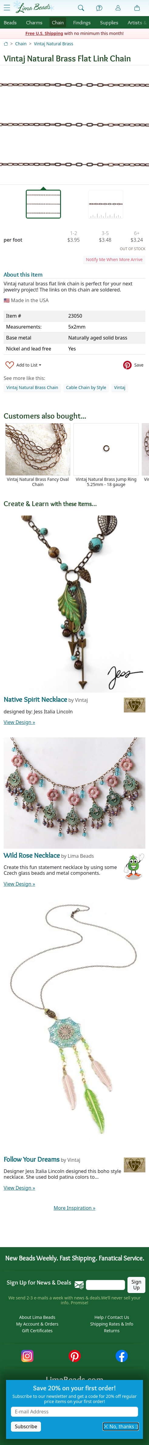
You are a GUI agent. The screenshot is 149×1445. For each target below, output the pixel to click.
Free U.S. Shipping (44, 33)
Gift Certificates (37, 1330)
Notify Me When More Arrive (114, 259)
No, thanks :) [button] (120, 1426)
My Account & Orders (37, 1324)
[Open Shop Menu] (7, 7)
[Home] (6, 44)
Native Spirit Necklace (35, 699)
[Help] (99, 8)
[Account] (118, 8)
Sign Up (136, 1284)
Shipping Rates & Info (111, 1324)
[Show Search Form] (81, 8)
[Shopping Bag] (137, 8)
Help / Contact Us (111, 1317)
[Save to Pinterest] (133, 365)
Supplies (109, 22)
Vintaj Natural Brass (53, 44)
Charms (34, 22)
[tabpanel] (74, 125)
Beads (10, 22)
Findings (82, 22)
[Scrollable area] (76, 457)
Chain (58, 22)
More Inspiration (75, 1208)
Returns (112, 1330)
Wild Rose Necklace (32, 855)
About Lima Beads (37, 1317)
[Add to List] (23, 365)
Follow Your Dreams (31, 1159)
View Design (19, 722)
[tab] (43, 204)
